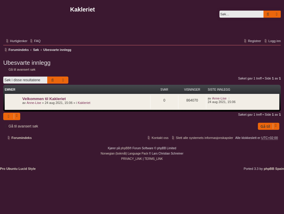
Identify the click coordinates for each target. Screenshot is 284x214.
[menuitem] (34, 40)
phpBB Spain (274, 168)
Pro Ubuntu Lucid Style (18, 168)
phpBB (125, 148)
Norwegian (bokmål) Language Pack (124, 153)
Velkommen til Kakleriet (44, 99)
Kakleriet (84, 102)
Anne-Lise (34, 102)
